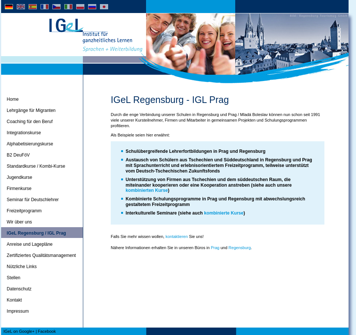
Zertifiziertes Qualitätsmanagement (41, 255)
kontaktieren (176, 236)
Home (13, 99)
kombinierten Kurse (147, 190)
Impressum (18, 311)
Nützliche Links (22, 266)
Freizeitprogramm (24, 210)
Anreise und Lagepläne (29, 244)
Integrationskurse (24, 132)
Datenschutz (19, 288)
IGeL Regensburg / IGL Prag (36, 233)
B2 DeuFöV (18, 155)
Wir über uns (19, 222)
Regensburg (240, 247)
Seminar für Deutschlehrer (33, 199)
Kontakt (14, 300)
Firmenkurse (19, 188)
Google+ (27, 331)
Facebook (47, 331)
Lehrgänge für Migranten (31, 110)
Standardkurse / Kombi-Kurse (36, 166)
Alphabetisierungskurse (30, 143)
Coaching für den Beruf (29, 121)
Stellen (13, 277)
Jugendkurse (19, 177)
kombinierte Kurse (223, 213)
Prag (215, 247)
